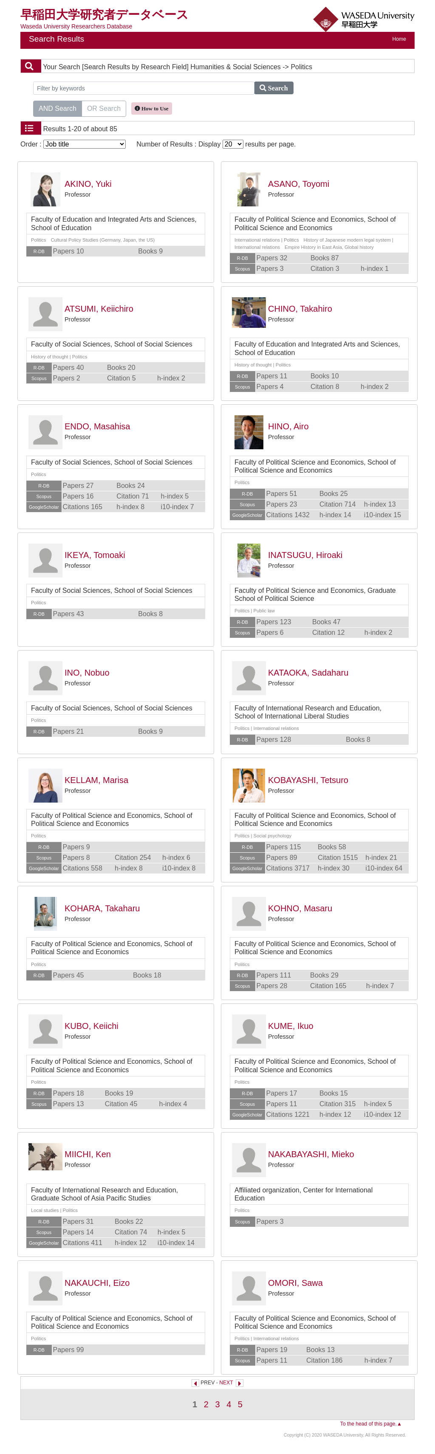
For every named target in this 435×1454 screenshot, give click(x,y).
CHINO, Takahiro (300, 308)
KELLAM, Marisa (96, 780)
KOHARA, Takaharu (102, 908)
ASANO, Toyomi (298, 184)
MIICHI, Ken (88, 1154)
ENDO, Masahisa (97, 426)
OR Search (104, 108)
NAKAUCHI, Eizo (97, 1283)
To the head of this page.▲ (371, 1424)
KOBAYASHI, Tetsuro (308, 780)
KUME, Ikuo (291, 1026)
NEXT (226, 1383)
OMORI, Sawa (295, 1283)
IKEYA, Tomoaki (95, 555)
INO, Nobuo (87, 672)
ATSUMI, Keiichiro (99, 308)
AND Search (57, 108)
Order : (73, 144)
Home (399, 39)
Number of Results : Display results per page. (216, 144)
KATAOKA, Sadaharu (308, 672)
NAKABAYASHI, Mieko (311, 1154)
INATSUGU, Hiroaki (305, 555)
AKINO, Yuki (88, 184)
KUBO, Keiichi (92, 1026)
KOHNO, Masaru (300, 908)
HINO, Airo (288, 426)
